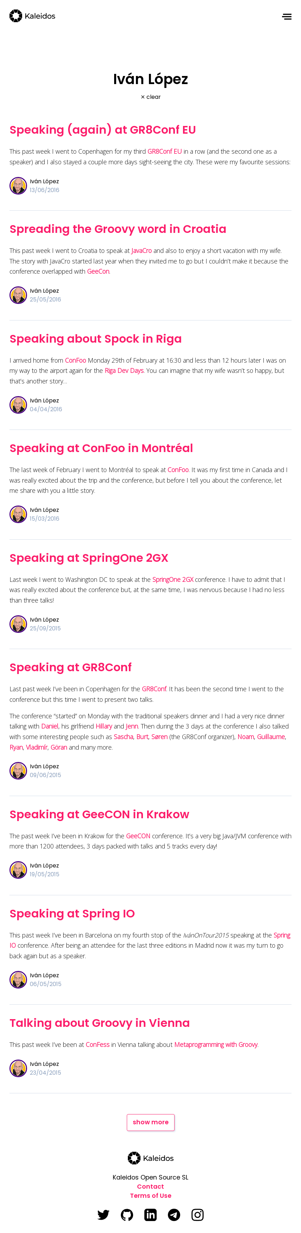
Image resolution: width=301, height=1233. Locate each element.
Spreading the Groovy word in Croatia (118, 229)
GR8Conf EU (165, 151)
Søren (159, 736)
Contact (150, 1186)
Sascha (123, 736)
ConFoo (75, 360)
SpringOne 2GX (172, 579)
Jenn (132, 726)
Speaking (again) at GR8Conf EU (102, 130)
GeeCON (138, 836)
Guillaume (271, 736)
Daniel (49, 726)
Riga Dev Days (124, 370)
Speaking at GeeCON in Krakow (99, 814)
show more (151, 1122)
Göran (59, 747)
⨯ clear (150, 97)
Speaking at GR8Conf (70, 667)
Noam (245, 736)
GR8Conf (154, 689)
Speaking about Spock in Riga (95, 339)
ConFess (98, 1044)
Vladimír (36, 747)
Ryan (16, 747)
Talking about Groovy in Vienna (99, 1023)
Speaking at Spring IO (72, 913)
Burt (142, 736)
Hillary (104, 726)
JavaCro (141, 250)
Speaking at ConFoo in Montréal (101, 448)
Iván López (44, 181)
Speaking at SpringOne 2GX (89, 558)
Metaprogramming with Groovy (215, 1044)
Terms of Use (150, 1195)
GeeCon (98, 271)
